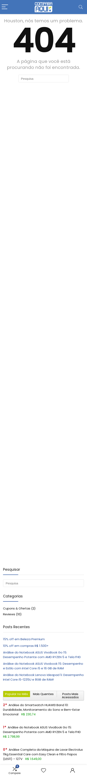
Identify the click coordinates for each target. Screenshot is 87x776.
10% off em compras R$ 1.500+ (26, 646)
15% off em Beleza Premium (24, 639)
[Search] (81, 7)
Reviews (9, 614)
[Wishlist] (43, 770)
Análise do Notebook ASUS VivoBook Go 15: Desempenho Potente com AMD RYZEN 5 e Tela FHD (42, 729)
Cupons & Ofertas (16, 608)
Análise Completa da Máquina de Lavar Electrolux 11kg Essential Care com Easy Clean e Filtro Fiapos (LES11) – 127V (43, 754)
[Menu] (5, 7)
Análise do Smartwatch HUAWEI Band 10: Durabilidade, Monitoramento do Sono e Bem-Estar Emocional (41, 709)
